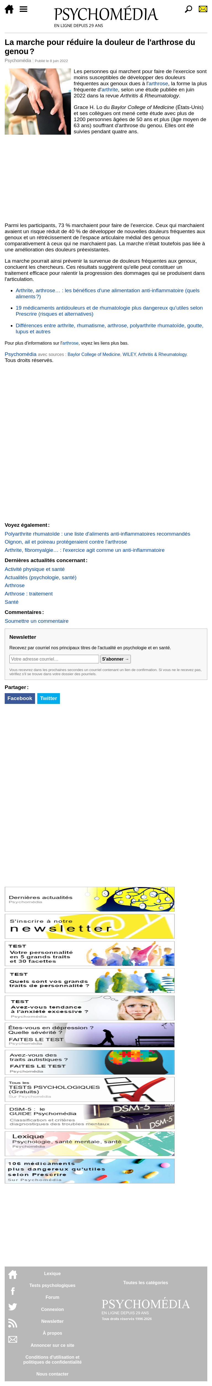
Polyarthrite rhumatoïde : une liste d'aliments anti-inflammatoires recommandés (97, 534)
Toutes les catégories (145, 1282)
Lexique (52, 1273)
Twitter (48, 698)
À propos (52, 1333)
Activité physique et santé (35, 569)
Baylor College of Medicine (94, 354)
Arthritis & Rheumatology (162, 354)
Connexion (52, 1309)
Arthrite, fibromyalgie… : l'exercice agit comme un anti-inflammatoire (85, 550)
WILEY (129, 354)
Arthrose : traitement (29, 594)
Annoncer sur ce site (52, 1345)
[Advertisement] (106, 178)
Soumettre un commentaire (36, 621)
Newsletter (52, 1321)
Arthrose (15, 585)
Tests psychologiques (53, 1285)
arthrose (158, 83)
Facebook (19, 698)
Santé (11, 602)
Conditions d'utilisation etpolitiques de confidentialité (52, 1359)
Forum (52, 1297)
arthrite (110, 89)
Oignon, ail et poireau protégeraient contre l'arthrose (66, 542)
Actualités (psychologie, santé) (40, 577)
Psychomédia (18, 60)
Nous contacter (52, 1374)
